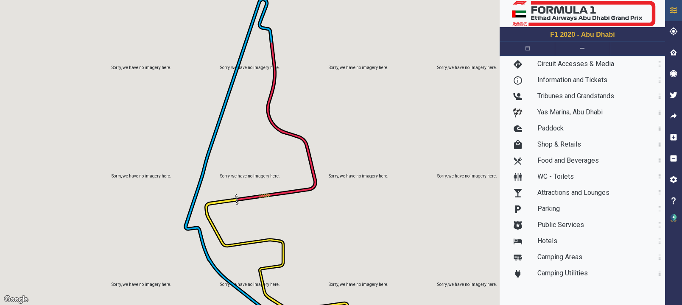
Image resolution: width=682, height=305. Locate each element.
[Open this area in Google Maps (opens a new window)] (16, 299)
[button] (673, 222)
